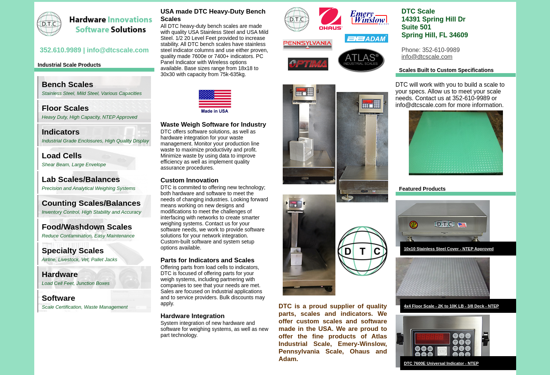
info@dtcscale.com (118, 50)
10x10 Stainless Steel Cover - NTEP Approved (449, 248)
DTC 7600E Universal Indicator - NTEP (441, 363)
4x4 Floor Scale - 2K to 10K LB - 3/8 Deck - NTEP (451, 306)
